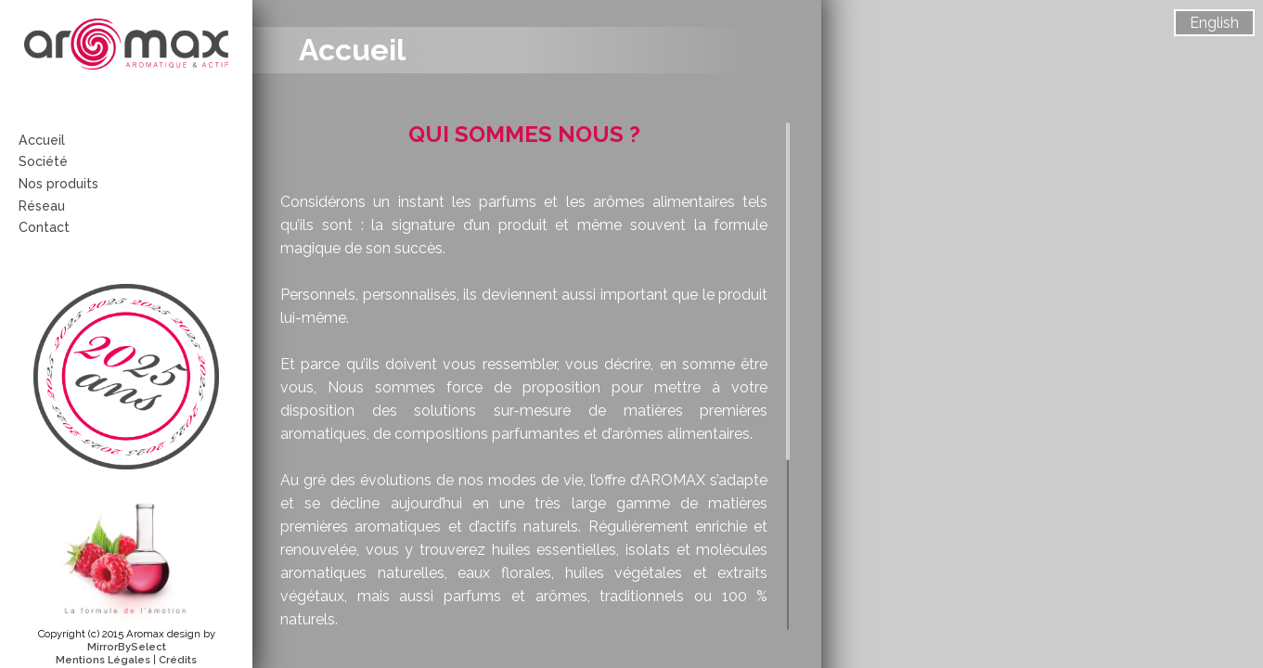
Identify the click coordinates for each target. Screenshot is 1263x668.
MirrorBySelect (126, 646)
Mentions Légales (103, 659)
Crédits (178, 659)
